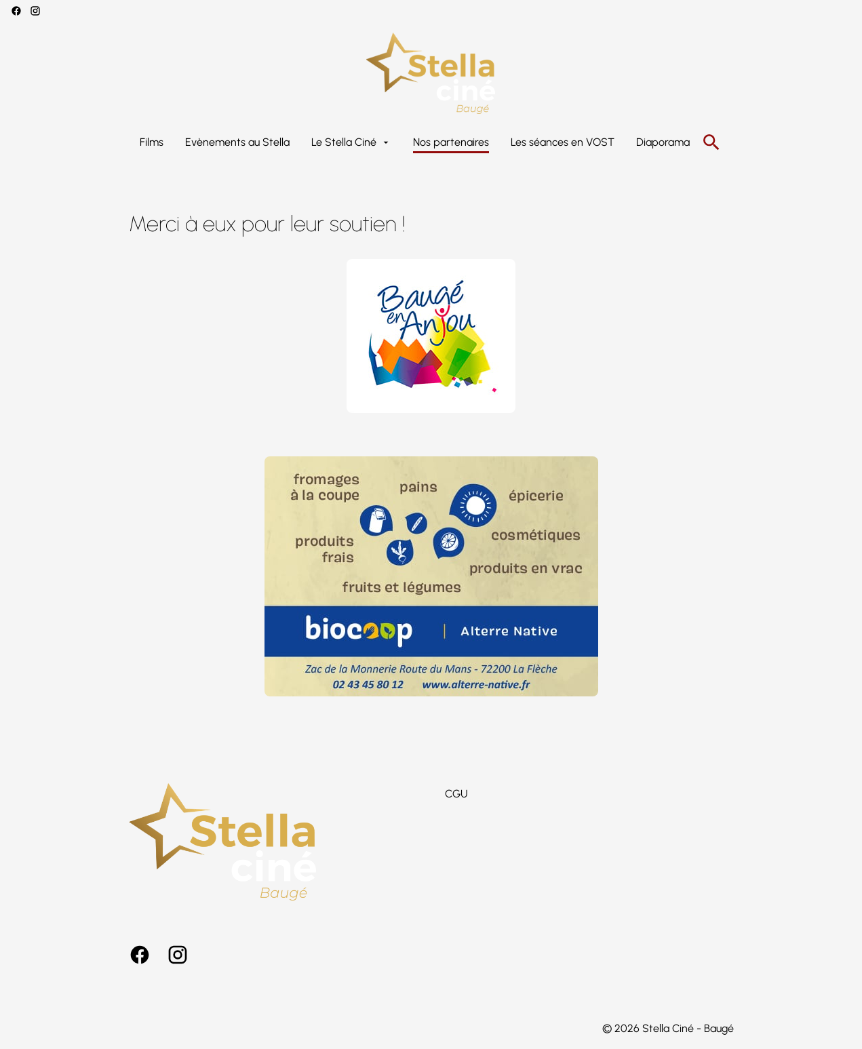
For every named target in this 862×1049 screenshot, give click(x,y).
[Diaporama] (663, 142)
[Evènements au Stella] (237, 142)
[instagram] (35, 10)
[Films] (151, 142)
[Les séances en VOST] (562, 142)
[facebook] (16, 10)
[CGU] (456, 794)
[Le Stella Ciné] (351, 142)
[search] (711, 142)
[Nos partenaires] (451, 142)
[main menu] (415, 142)
